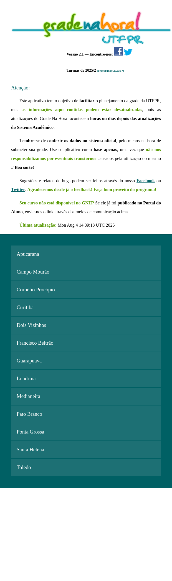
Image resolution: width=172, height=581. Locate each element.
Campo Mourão (33, 272)
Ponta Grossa (30, 432)
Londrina (26, 378)
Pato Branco (29, 414)
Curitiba (25, 307)
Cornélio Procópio (36, 289)
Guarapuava (29, 361)
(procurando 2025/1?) (110, 70)
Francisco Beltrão (35, 343)
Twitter (18, 189)
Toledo (24, 467)
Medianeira (28, 396)
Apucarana (28, 254)
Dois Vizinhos (31, 325)
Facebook (145, 180)
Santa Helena (30, 449)
